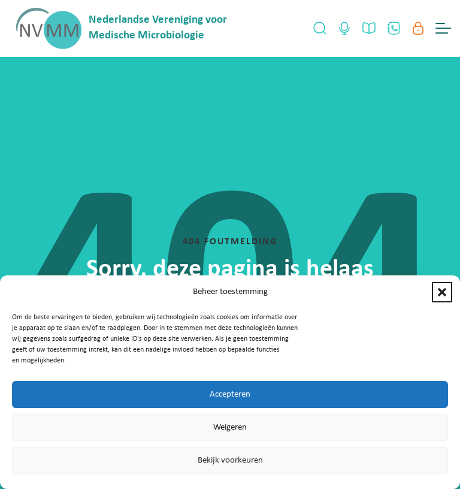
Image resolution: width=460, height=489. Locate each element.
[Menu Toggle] (443, 28)
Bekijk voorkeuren (230, 460)
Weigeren (230, 427)
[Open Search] (320, 28)
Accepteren (230, 394)
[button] (442, 292)
